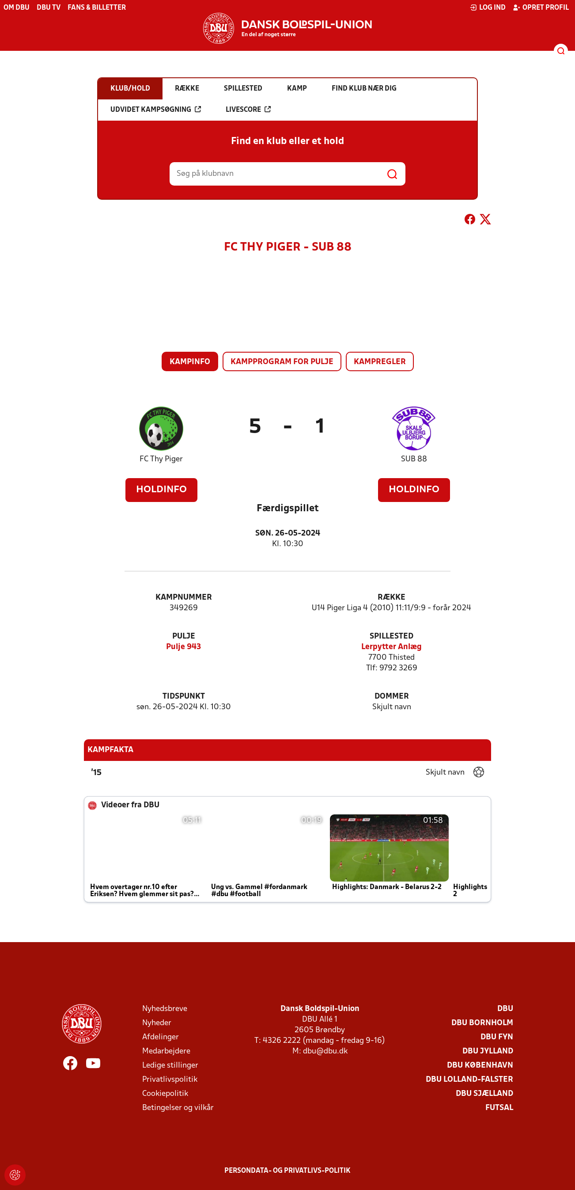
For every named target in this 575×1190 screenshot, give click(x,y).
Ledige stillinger (170, 1065)
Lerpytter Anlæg (391, 647)
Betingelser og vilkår (178, 1108)
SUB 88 (414, 459)
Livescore (248, 109)
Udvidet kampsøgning (155, 109)
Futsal (499, 1108)
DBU (505, 1009)
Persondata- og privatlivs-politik (287, 1171)
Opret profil (541, 7)
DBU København (480, 1065)
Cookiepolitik (165, 1094)
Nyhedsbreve (164, 1009)
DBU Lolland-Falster (469, 1080)
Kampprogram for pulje (282, 362)
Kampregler (380, 362)
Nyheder (156, 1023)
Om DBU (17, 8)
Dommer (392, 696)
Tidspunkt (184, 696)
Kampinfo (190, 362)
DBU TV (49, 8)
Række (391, 597)
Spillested (391, 636)
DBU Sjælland (484, 1094)
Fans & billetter (97, 8)
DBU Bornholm (482, 1023)
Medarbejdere (166, 1051)
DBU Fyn (496, 1037)
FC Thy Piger (161, 459)
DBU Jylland (487, 1051)
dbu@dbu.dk (325, 1051)
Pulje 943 (183, 647)
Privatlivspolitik (169, 1080)
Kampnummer (183, 597)
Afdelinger (160, 1037)
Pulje (183, 636)
